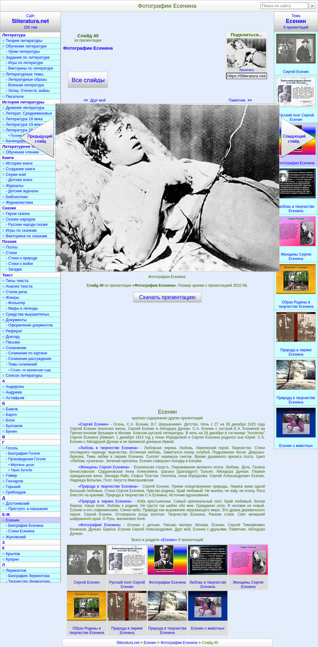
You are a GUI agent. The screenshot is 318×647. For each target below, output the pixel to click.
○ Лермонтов (14, 570)
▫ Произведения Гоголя (26, 459)
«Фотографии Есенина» (99, 525)
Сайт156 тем (30, 22)
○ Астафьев (13, 397)
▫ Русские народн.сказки (27, 224)
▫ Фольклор (15, 303)
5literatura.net (128, 642)
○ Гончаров (12, 481)
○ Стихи (9, 252)
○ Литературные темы (22, 74)
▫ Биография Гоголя (23, 453)
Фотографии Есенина (88, 49)
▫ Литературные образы (26, 79)
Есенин (150, 642)
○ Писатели (13, 96)
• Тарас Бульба (20, 470)
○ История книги (17, 163)
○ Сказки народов (18, 219)
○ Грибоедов (14, 492)
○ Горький (11, 486)
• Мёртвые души (21, 465)
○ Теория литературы (22, 40)
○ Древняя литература (23, 107)
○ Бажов (10, 409)
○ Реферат (12, 331)
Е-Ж (6, 514)
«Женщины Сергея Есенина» (104, 467)
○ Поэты (10, 247)
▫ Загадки (14, 269)
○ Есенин (10, 520)
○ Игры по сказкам (19, 230)
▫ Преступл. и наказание (27, 509)
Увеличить (246, 68)
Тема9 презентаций (296, 22)
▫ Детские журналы (22, 191)
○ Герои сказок (16, 213)
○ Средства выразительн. (26, 314)
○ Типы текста (15, 280)
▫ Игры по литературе (24, 63)
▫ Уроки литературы (23, 51)
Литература (13, 35)
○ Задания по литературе (26, 57)
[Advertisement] (167, 59)
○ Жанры (10, 297)
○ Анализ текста (17, 286)
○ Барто (9, 414)
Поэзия (9, 241)
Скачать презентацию (167, 297)
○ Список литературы (22, 375)
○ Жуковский (14, 537)
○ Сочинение (14, 347)
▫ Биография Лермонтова (28, 576)
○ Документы (14, 319)
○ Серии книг (14, 174)
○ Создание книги (18, 168)
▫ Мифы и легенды (22, 308)
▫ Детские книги (19, 180)
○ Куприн (10, 559)
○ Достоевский (16, 503)
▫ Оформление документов (29, 325)
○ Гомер (9, 475)
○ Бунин (9, 431)
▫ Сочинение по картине (26, 353)
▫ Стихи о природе (21, 258)
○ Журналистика (17, 202)
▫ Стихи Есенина (20, 531)
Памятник (240, 100)
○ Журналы (12, 185)
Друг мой (95, 100)
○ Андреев (12, 392)
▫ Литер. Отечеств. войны (28, 91)
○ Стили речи (14, 291)
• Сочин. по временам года (29, 370)
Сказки (9, 208)
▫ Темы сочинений (21, 364)
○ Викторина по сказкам (24, 236)
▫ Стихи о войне (19, 264)
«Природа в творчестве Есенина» (108, 486)
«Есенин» (169, 540)
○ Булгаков (12, 425)
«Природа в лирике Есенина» (105, 501)
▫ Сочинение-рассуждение (28, 359)
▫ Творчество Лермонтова (28, 581)
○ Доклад (11, 336)
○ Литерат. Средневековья (27, 113)
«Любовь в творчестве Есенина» (108, 448)
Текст (7, 275)
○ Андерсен (13, 386)
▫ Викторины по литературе (29, 68)
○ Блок (8, 420)
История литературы (23, 102)
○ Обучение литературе (24, 46)
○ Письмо (11, 342)
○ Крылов (11, 553)
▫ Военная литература (25, 85)
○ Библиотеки (15, 196)
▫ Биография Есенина (24, 525)
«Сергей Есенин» (93, 424)
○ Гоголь (10, 448)
